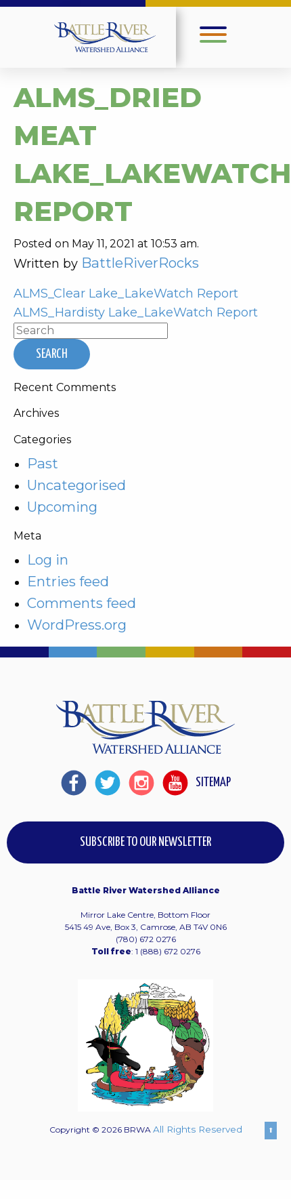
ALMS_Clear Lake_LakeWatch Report (126, 293)
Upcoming (62, 506)
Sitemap (213, 782)
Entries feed (68, 581)
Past (42, 463)
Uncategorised (76, 484)
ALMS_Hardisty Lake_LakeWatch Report (136, 312)
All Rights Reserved (197, 1129)
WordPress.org (77, 624)
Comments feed (81, 602)
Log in (47, 559)
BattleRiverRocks (140, 262)
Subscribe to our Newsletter (145, 842)
